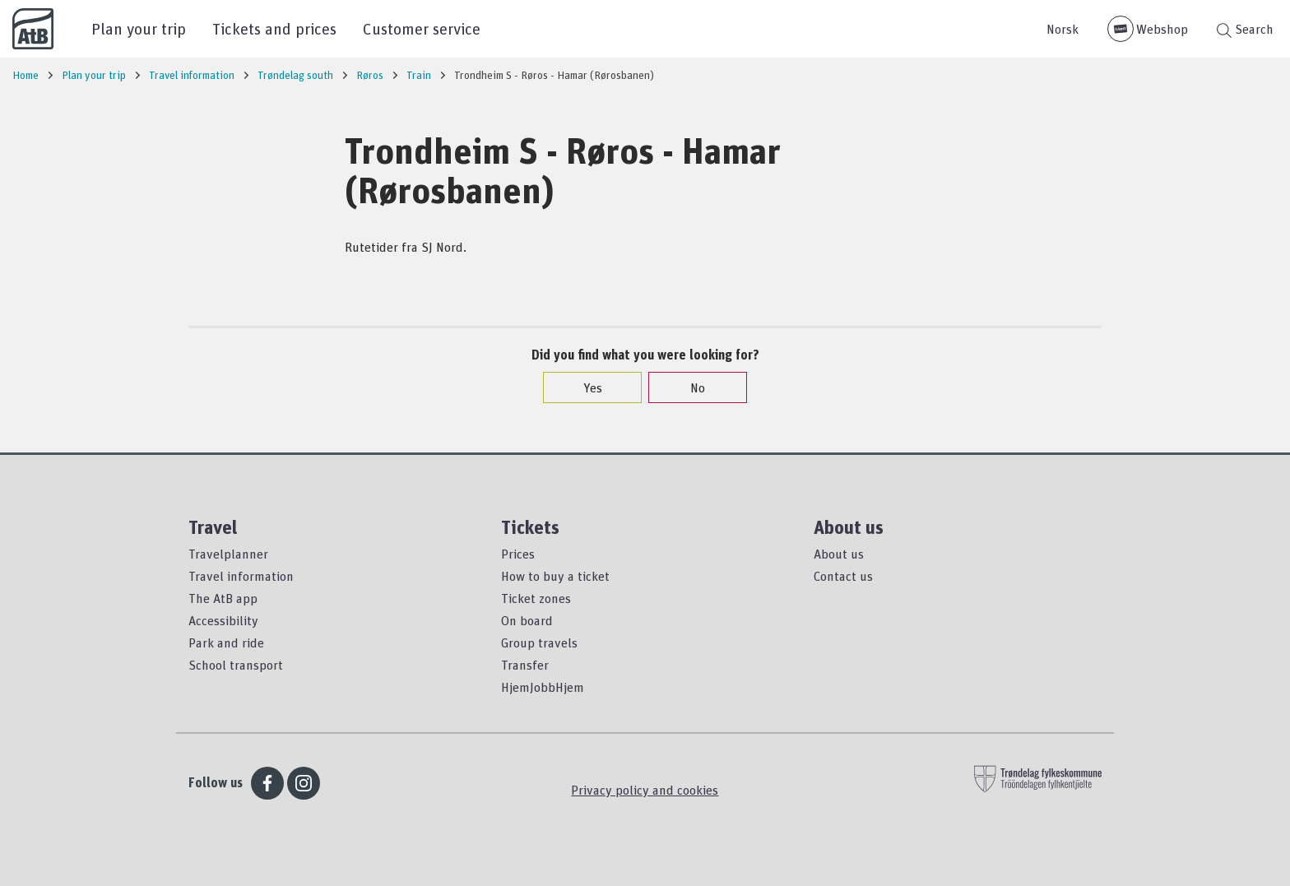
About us (839, 553)
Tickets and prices (274, 28)
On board (527, 620)
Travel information (241, 576)
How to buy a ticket (555, 576)
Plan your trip (138, 28)
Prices (518, 553)
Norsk (1062, 29)
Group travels (539, 642)
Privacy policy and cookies (644, 790)
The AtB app (223, 598)
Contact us (843, 576)
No (689, 387)
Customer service (421, 28)
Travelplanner (228, 553)
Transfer (525, 664)
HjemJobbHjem (542, 687)
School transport (235, 664)
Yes (584, 387)
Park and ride (226, 642)
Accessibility (223, 620)
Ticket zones (536, 598)
